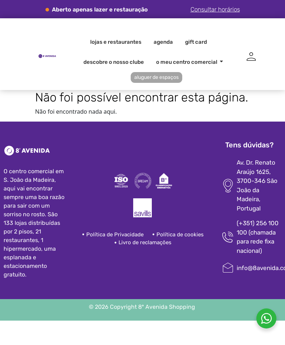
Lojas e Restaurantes (115, 42)
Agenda (163, 42)
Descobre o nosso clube (113, 62)
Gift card (196, 42)
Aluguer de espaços (156, 77)
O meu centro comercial (188, 62)
